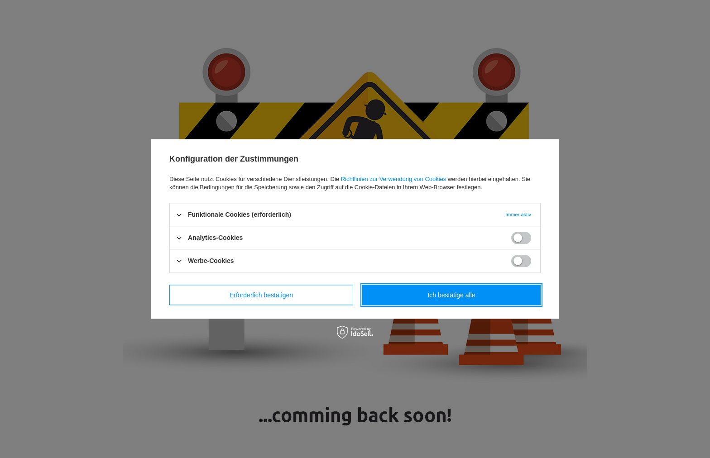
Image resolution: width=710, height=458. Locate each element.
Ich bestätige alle (451, 295)
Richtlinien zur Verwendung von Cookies (393, 179)
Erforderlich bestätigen (261, 295)
